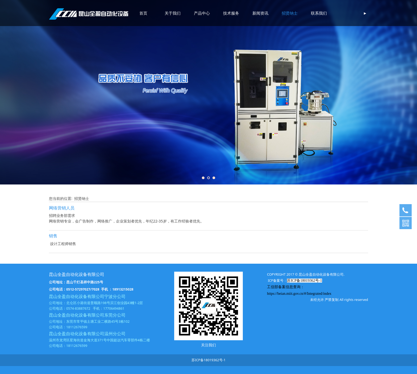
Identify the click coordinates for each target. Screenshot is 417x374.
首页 (143, 13)
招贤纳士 (290, 13)
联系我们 (319, 13)
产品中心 (202, 13)
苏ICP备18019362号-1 (208, 360)
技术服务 (231, 13)
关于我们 (173, 13)
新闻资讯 (260, 13)
